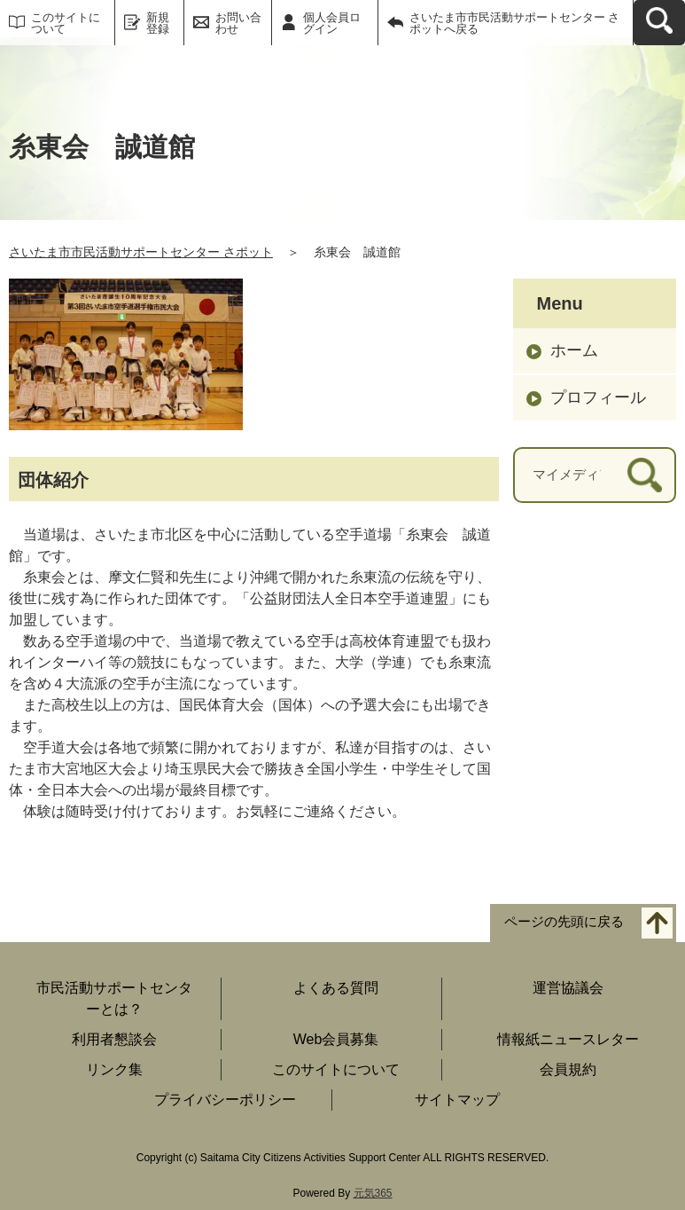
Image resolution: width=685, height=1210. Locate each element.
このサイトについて (65, 23)
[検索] (645, 475)
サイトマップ (457, 1099)
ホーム (574, 350)
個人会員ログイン (332, 23)
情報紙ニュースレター (568, 1039)
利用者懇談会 (114, 1039)
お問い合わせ (238, 23)
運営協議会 (568, 987)
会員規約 (568, 1069)
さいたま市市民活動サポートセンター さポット (141, 252)
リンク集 (114, 1069)
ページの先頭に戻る (564, 921)
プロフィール (598, 397)
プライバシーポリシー (225, 1099)
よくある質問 (335, 987)
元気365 (373, 1193)
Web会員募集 (336, 1039)
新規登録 (157, 23)
